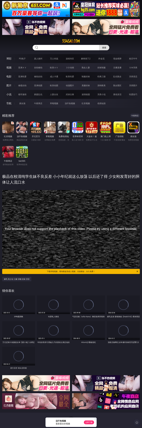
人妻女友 (54, 94)
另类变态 (133, 76)
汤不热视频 (70, 103)
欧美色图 (54, 85)
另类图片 (133, 85)
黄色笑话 (117, 94)
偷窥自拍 (22, 85)
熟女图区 (117, 85)
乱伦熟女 (117, 76)
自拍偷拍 (38, 67)
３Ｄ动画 (70, 67)
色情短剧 (101, 103)
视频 (9, 67)
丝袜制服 (101, 67)
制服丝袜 (86, 76)
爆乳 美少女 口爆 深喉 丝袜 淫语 (17, 279)
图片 (9, 85)
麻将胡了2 (85, 58)
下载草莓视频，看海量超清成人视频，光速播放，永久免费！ (93, 271)
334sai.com (71, 41)
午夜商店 (38, 103)
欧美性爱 (70, 76)
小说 (9, 94)
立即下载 (89, 422)
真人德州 (38, 58)
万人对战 (54, 58)
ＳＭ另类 (133, 67)
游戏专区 (70, 58)
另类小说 (101, 94)
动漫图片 (70, 85)
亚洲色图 (38, 85)
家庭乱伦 (38, 94)
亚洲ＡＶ (22, 67)
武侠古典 (70, 94)
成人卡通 (54, 76)
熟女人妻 (86, 67)
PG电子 (22, 58)
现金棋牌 (117, 58)
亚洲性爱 (22, 76)
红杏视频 (86, 103)
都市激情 (22, 94)
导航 (9, 103)
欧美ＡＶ (54, 67)
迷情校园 (86, 94)
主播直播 (117, 67)
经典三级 (101, 76)
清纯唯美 (101, 85)
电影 (9, 76)
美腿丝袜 (86, 85)
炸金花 (101, 58)
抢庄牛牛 (133, 58)
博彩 (9, 58)
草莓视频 (54, 103)
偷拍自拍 (38, 76)
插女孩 (22, 103)
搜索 (104, 47)
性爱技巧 (133, 94)
